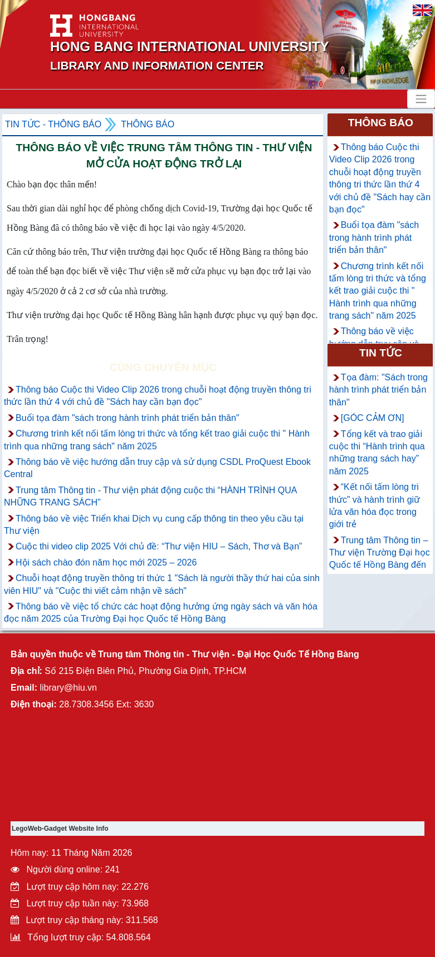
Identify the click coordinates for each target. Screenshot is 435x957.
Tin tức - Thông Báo (53, 124)
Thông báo (147, 124)
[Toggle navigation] (421, 99)
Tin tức (380, 353)
